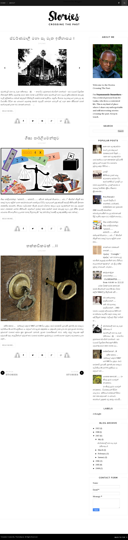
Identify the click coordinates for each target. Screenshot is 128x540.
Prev (5, 68)
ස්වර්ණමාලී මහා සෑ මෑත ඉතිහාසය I (42, 38)
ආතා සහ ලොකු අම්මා (111, 146)
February (102, 453)
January (101, 457)
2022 (98, 428)
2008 (98, 468)
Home (3, 3)
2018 (97, 432)
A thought (97, 414)
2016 (97, 461)
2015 (97, 465)
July (99, 439)
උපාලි (105, 172)
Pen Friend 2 (108, 197)
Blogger (78, 1)
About (12, 3)
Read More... (8, 111)
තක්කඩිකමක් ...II (42, 246)
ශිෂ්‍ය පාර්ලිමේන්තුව (42, 138)
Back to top (121, 537)
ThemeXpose (19, 537)
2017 (97, 436)
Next (79, 68)
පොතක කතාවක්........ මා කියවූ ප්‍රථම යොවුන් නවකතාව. (113, 379)
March (101, 450)
